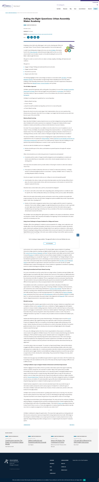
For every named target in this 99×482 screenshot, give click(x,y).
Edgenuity (62, 296)
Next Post (72, 424)
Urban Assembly (33, 52)
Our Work (59, 8)
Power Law (60, 403)
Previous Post (27, 424)
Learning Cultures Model (55, 288)
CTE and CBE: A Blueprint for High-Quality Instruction (83, 441)
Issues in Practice (38, 34)
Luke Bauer (64, 77)
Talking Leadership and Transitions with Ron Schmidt (37, 441)
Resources (65, 8)
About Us (90, 8)
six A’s (69, 318)
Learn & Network (82, 8)
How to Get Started (30, 34)
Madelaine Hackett (28, 79)
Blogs (6, 12)
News (75, 8)
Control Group (29, 253)
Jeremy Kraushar (45, 83)
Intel (46, 253)
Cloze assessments (48, 294)
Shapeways (39, 253)
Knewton (31, 255)
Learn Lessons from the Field (47, 34)
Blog (70, 8)
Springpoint (26, 95)
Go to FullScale (49, 243)
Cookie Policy (53, 473)
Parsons (35, 253)
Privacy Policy (64, 470)
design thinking (45, 138)
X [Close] (77, 235)
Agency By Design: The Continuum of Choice (58, 441)
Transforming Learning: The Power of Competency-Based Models (14, 442)
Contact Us (63, 466)
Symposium (95, 2)
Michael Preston (36, 83)
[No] (97, 480)
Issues (95, 8)
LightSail (66, 294)
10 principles (60, 91)
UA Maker (53, 50)
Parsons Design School (33, 377)
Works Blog (12, 12)
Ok (84, 480)
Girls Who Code (63, 260)
